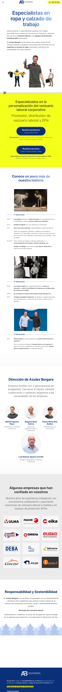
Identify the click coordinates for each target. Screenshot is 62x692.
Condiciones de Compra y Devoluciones (20, 687)
